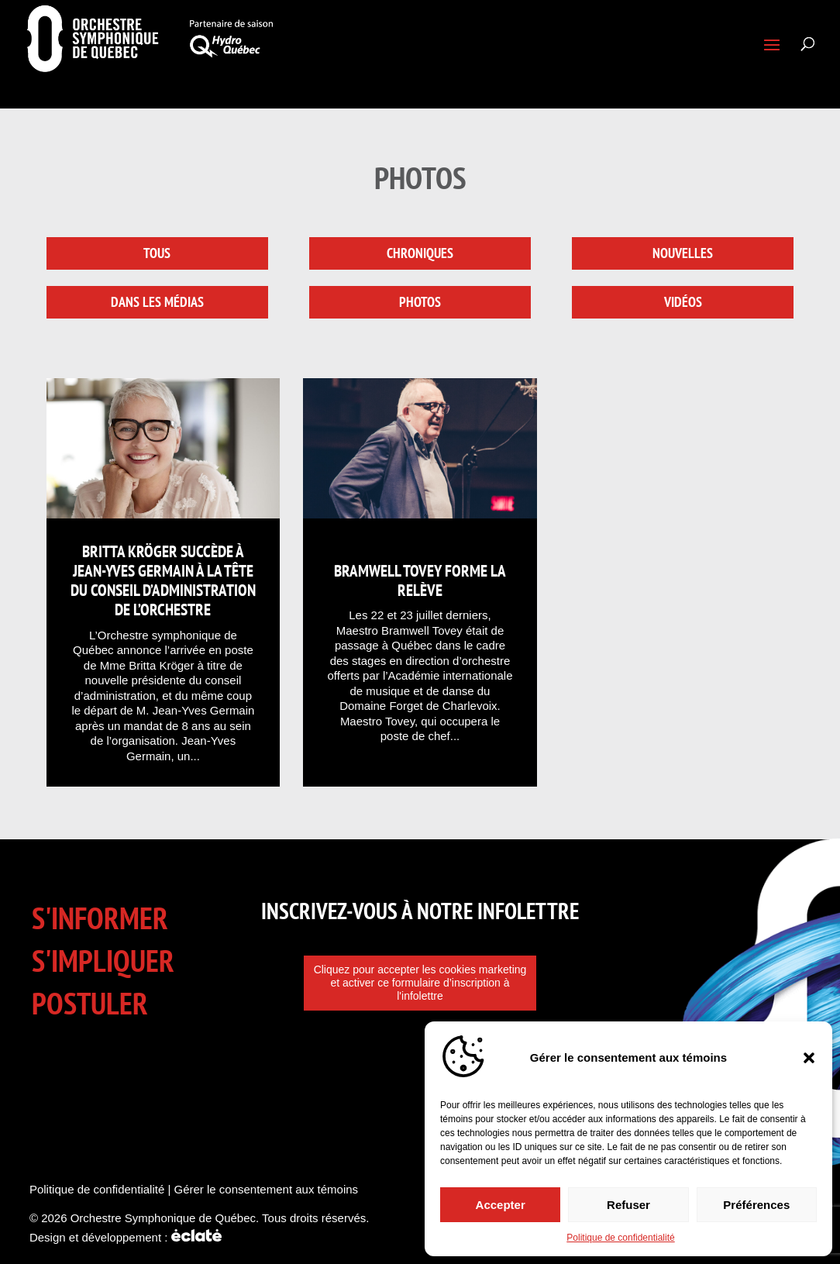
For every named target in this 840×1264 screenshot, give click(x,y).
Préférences (756, 1204)
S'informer (100, 918)
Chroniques (420, 253)
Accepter (500, 1204)
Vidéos (683, 302)
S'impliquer (103, 960)
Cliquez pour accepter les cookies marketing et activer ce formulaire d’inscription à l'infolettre (420, 982)
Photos (420, 302)
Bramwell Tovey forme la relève (420, 580)
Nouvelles (682, 253)
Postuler (90, 1003)
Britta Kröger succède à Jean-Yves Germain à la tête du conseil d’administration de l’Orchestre (163, 581)
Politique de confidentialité (620, 1237)
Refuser (628, 1204)
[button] (809, 1058)
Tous (156, 253)
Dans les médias (157, 302)
